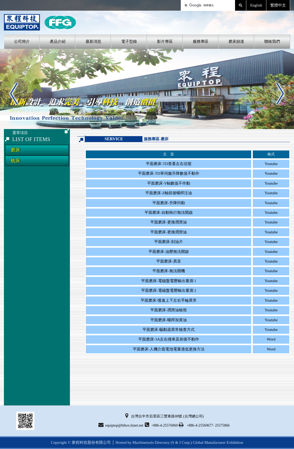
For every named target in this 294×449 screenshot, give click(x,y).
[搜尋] (207, 5)
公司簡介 (22, 41)
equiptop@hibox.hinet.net (120, 424)
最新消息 (93, 41)
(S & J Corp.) (181, 442)
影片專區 (165, 41)
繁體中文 (278, 5)
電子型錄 (129, 41)
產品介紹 (57, 41)
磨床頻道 (236, 41)
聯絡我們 (272, 41)
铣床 (15, 160)
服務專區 (200, 41)
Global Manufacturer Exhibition (218, 442)
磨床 (15, 150)
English (256, 5)
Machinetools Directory (151, 442)
